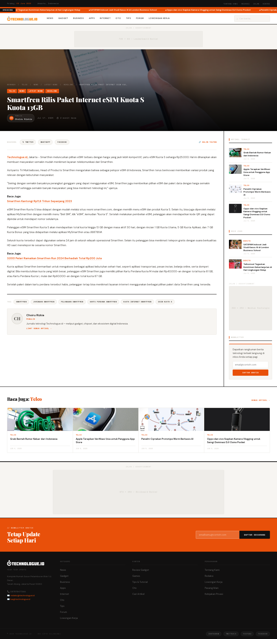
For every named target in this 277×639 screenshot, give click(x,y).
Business (78, 18)
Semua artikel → (260, 400)
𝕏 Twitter (27, 142)
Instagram (213, 634)
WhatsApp (45, 142)
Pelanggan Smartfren (72, 301)
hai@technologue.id (20, 599)
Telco (25, 84)
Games (136, 575)
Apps (92, 18)
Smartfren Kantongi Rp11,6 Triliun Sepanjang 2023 (39, 201)
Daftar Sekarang (255, 534)
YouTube (247, 634)
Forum (140, 18)
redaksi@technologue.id (22, 595)
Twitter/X (231, 634)
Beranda (11, 84)
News (50, 18)
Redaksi (245, 3)
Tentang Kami (230, 3)
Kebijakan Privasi (214, 594)
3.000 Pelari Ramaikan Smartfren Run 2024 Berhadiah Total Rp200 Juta (54, 258)
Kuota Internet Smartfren (137, 301)
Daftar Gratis (251, 372)
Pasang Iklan (212, 587)
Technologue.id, (18, 157)
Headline (68, 84)
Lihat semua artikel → (39, 328)
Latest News (51, 84)
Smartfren (21, 301)
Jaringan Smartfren (43, 301)
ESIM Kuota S (165, 301)
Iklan (256, 3)
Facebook (62, 142)
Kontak (266, 3)
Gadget (63, 18)
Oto (118, 18)
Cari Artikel (138, 594)
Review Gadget (140, 569)
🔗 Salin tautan (208, 142)
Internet (105, 18)
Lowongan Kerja (159, 18)
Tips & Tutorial (140, 581)
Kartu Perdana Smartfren (103, 301)
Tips (128, 18)
